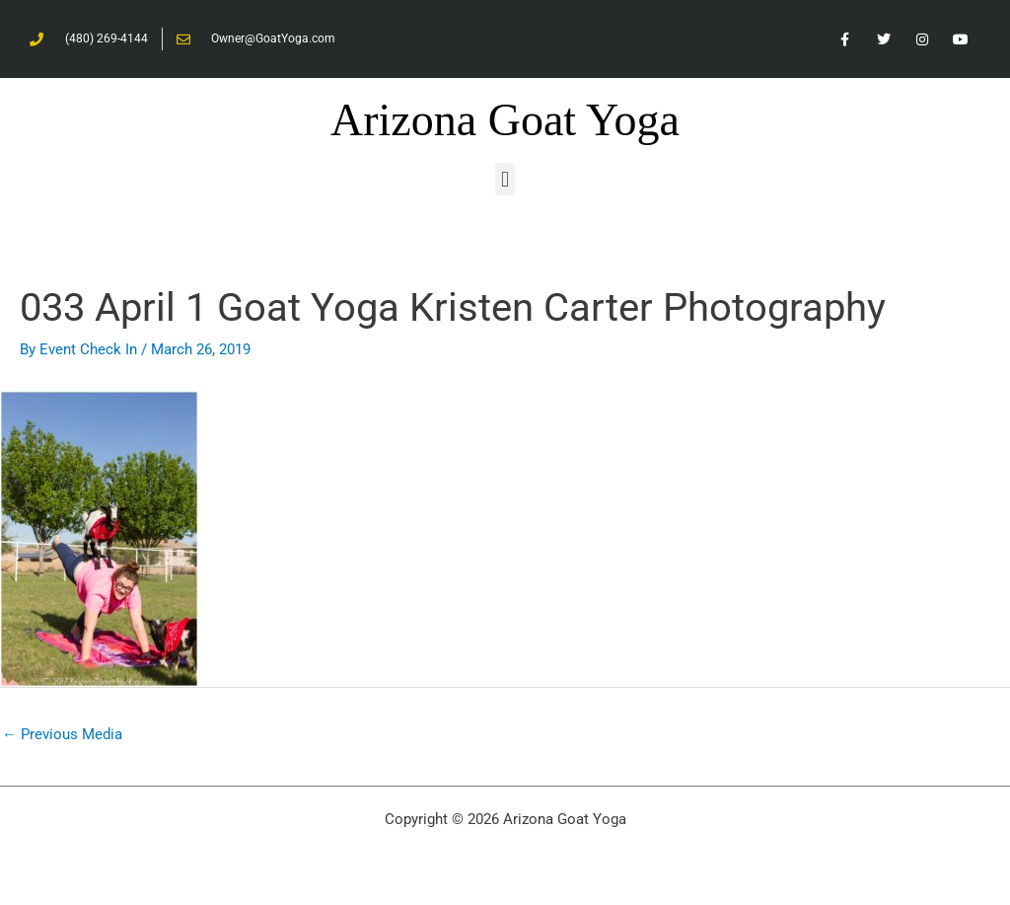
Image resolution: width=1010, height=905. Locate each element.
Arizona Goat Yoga (505, 120)
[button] (504, 179)
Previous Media (62, 734)
